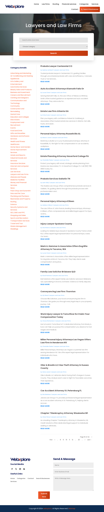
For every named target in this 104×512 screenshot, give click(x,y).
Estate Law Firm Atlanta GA (55, 111)
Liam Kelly (46, 183)
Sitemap (72, 508)
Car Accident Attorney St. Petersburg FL (61, 390)
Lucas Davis (46, 92)
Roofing (56, 4)
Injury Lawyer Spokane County (56, 223)
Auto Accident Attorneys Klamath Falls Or (62, 88)
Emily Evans (46, 115)
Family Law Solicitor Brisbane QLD (58, 271)
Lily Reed (45, 295)
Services (95, 4)
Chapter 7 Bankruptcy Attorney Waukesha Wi (64, 413)
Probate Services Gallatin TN (55, 178)
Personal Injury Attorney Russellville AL (61, 133)
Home (36, 4)
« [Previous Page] (54, 440)
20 (79, 440)
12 (72, 440)
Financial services (69, 4)
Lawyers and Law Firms (61, 70)
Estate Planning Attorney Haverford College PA (65, 156)
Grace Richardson (49, 321)
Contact (74, 9)
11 (69, 440)
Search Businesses (90, 9)
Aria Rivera (46, 228)
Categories (84, 4)
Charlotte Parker (48, 160)
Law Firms (46, 4)
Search (53, 53)
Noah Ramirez (47, 276)
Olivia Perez (46, 417)
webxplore (47, 508)
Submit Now (44, 495)
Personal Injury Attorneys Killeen (57, 201)
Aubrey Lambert (48, 70)
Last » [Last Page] (89, 440)
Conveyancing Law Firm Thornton (58, 291)
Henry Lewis (46, 372)
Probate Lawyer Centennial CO (56, 66)
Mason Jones (47, 138)
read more (45, 81)
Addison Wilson (47, 205)
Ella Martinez (47, 394)
